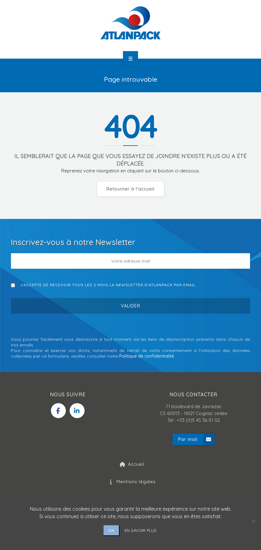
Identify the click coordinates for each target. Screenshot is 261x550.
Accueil (130, 464)
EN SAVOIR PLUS (140, 530)
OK (111, 530)
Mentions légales (130, 481)
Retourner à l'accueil (130, 189)
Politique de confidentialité (146, 356)
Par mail (196, 439)
